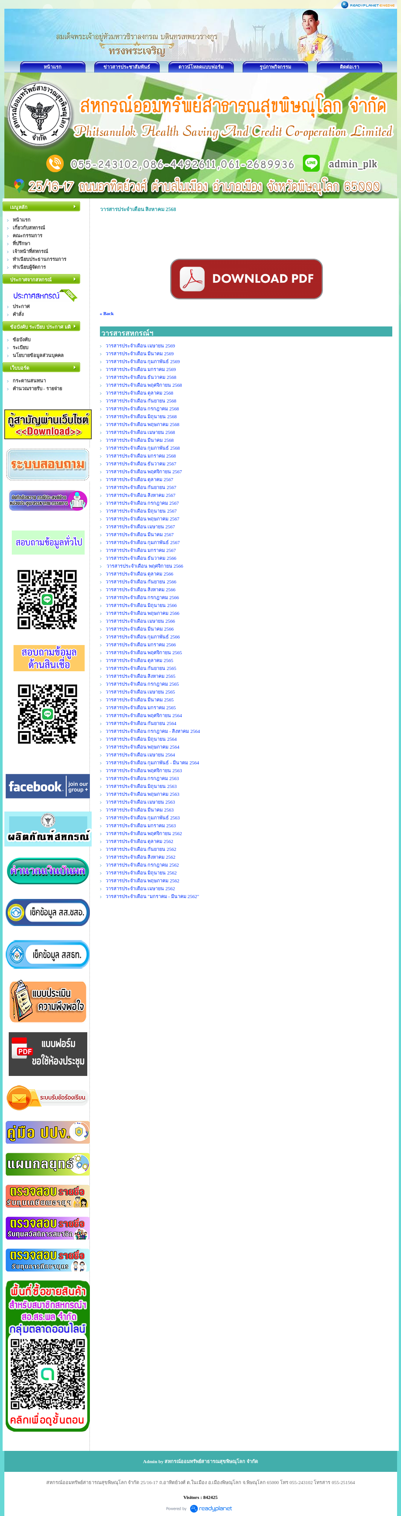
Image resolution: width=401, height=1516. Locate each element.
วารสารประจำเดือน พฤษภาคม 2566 (143, 613)
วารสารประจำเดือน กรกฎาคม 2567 (142, 503)
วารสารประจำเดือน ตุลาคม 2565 (140, 660)
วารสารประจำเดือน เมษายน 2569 (140, 345)
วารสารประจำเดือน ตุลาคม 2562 (140, 841)
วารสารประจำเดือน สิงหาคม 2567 (141, 495)
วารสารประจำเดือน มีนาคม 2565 (140, 699)
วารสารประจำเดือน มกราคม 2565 (141, 707)
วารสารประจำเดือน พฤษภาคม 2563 (143, 794)
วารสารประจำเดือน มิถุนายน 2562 (141, 872)
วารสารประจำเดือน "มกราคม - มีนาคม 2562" (152, 896)
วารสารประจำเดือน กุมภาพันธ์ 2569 (143, 361)
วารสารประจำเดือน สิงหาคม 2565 (141, 676)
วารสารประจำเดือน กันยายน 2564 (141, 723)
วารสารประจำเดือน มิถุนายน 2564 (141, 739)
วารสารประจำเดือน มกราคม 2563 (141, 825)
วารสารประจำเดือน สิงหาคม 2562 (141, 857)
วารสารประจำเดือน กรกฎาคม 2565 (142, 684)
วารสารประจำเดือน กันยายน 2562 (141, 849)
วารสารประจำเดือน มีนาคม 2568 (140, 440)
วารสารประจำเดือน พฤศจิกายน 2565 (144, 652)
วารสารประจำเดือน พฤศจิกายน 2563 (144, 770)
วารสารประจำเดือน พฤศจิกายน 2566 (144, 566)
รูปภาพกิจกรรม (275, 66)
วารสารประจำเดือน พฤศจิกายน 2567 (144, 471)
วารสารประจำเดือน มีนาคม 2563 (140, 809)
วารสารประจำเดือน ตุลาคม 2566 (140, 573)
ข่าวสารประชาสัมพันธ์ (126, 66)
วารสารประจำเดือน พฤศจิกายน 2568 (144, 385)
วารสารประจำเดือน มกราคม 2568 (141, 455)
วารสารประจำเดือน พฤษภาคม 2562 (143, 880)
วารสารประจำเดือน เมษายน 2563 (140, 802)
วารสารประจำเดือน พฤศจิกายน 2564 (144, 715)
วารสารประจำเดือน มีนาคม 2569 (140, 353)
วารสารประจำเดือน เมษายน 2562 (140, 888)
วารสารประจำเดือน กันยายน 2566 (141, 581)
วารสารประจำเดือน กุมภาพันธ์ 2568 (143, 448)
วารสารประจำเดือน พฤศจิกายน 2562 (144, 833)
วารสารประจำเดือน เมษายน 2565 (140, 691)
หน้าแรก (53, 66)
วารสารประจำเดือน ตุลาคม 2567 (140, 479)
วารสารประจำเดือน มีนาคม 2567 (140, 534)
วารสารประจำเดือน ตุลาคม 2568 (140, 392)
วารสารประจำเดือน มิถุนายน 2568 (141, 416)
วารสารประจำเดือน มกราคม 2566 (141, 644)
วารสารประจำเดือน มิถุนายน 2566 (141, 605)
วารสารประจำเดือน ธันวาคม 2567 (141, 463)
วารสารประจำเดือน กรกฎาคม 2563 (142, 778)
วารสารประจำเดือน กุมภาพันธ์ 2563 (143, 817)
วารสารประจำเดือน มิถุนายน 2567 (141, 510)
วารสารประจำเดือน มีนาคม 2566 (140, 628)
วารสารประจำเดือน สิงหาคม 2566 (141, 589)
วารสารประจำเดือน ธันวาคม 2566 (141, 558)
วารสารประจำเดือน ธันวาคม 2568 (141, 377)
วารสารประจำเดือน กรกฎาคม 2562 (142, 864)
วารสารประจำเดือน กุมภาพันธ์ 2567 (143, 542)
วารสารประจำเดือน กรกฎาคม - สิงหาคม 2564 (153, 731)
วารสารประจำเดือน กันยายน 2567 (141, 487)
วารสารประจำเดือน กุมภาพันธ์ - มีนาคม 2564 (152, 762)
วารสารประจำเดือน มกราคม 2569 (141, 369)
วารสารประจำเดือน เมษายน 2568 (140, 432)
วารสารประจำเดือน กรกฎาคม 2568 (142, 408)
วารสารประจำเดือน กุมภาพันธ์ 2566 (143, 636)
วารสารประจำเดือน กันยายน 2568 (141, 400)
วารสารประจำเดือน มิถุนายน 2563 (141, 786)
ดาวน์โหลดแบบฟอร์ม (200, 66)
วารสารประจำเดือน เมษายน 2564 (140, 754)
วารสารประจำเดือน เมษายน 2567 (140, 526)
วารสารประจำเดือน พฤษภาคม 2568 (143, 424)
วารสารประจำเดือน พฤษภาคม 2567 (143, 518)
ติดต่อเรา (349, 66)
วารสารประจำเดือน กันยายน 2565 (141, 668)
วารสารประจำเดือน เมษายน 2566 (140, 621)
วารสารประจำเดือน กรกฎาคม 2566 (142, 597)
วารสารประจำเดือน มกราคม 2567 (141, 550)
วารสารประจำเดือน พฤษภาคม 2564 (143, 746)
